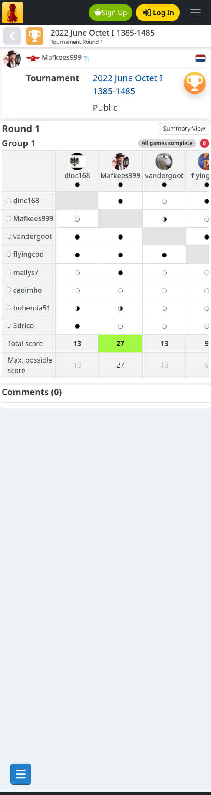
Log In (158, 12)
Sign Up (110, 12)
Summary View (184, 128)
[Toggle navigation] (195, 12)
